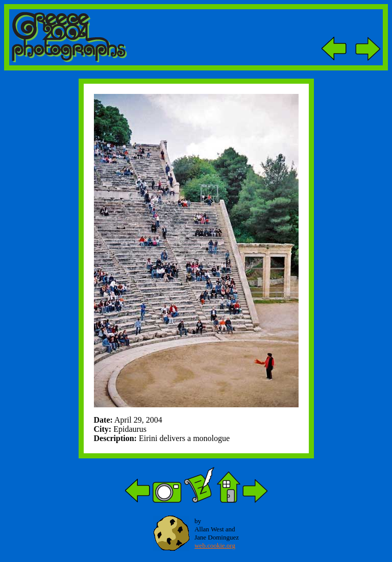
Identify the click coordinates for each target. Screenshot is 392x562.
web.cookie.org (214, 545)
